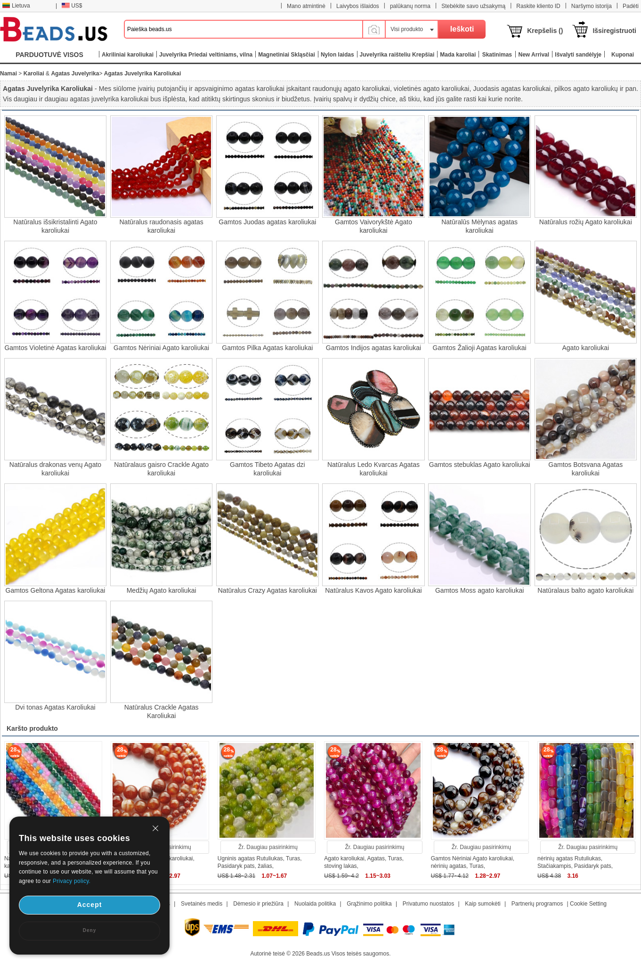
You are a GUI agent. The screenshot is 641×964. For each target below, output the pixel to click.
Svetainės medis (201, 903)
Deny (89, 930)
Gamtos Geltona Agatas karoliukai (55, 590)
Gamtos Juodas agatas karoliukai (267, 222)
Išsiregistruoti (614, 30)
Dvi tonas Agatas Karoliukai (55, 707)
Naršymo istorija (591, 6)
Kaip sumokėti (482, 903)
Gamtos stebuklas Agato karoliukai (479, 464)
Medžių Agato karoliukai (161, 590)
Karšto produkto (32, 728)
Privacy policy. (71, 881)
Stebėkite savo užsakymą (473, 6)
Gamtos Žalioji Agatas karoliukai (480, 347)
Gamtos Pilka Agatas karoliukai (267, 347)
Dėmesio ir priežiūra (258, 903)
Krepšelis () (545, 30)
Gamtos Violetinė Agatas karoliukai (55, 347)
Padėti (631, 6)
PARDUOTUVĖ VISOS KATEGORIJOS (49, 57)
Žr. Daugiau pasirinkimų (268, 847)
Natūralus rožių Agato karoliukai (585, 222)
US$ (72, 5)
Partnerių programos (537, 903)
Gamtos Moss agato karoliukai (479, 590)
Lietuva (16, 5)
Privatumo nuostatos (428, 903)
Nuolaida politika (315, 903)
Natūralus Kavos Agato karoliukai (373, 590)
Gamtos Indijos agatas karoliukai (373, 347)
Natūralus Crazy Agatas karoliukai (267, 590)
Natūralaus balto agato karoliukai (585, 590)
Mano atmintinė (306, 6)
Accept (89, 904)
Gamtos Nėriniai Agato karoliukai (161, 347)
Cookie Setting (588, 903)
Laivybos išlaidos (357, 6)
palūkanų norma (410, 6)
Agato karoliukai (585, 347)
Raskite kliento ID (538, 6)
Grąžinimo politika (369, 903)
